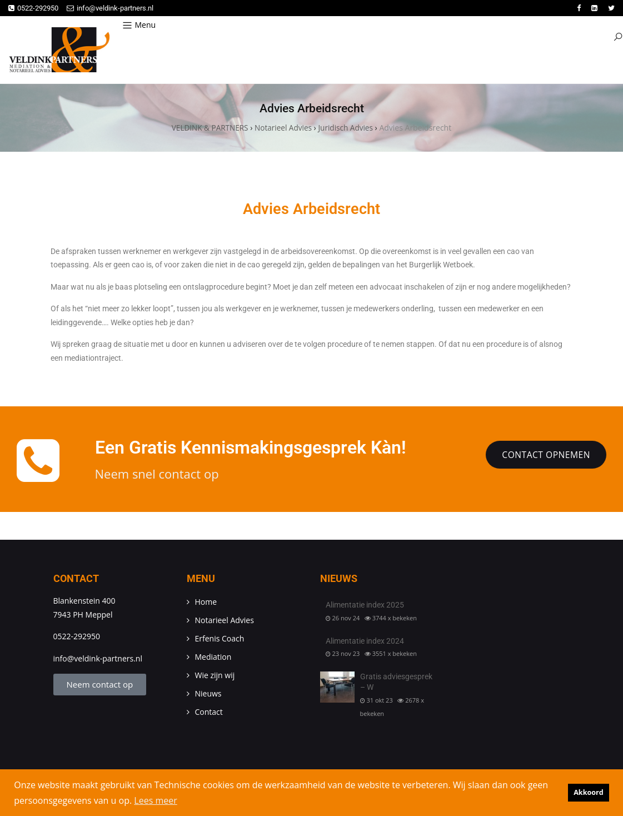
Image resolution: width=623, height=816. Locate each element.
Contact (209, 713)
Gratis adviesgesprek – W (396, 683)
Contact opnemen (545, 456)
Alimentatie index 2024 (365, 641)
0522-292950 (33, 8)
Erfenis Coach (220, 639)
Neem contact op (100, 685)
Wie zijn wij (215, 676)
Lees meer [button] (155, 800)
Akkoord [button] (589, 792)
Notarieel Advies (224, 621)
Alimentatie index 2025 (365, 605)
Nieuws (208, 694)
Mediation (213, 658)
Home (206, 603)
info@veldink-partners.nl (110, 8)
